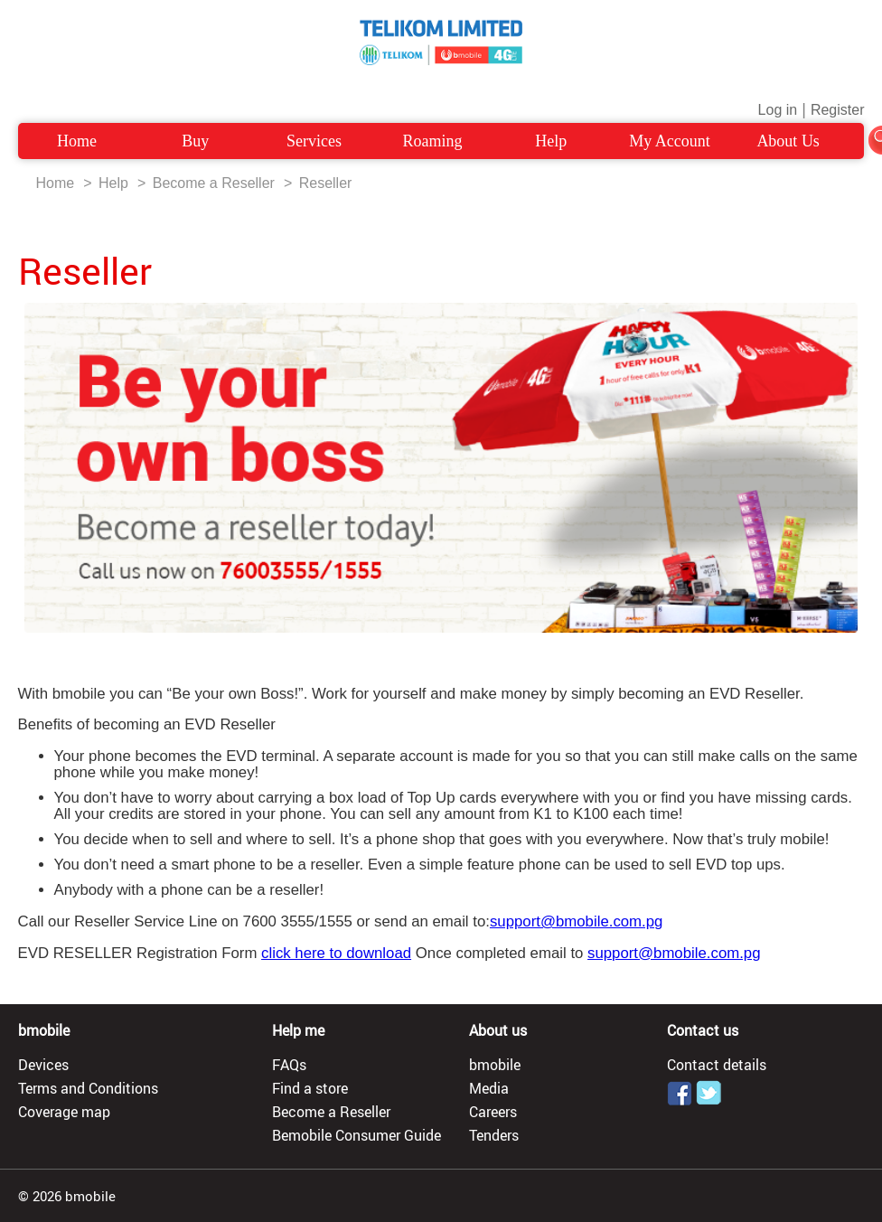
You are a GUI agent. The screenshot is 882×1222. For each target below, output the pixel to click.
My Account (669, 141)
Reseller (325, 183)
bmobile (495, 1065)
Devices (43, 1065)
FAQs (289, 1065)
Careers (493, 1112)
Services (314, 141)
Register (838, 110)
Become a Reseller (214, 183)
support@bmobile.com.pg (576, 921)
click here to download (336, 953)
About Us (788, 141)
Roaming (433, 141)
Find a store (310, 1088)
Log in (778, 110)
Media (489, 1088)
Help (551, 141)
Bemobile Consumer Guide (356, 1135)
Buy (195, 141)
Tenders (494, 1135)
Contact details (716, 1065)
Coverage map (64, 1112)
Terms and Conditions (88, 1088)
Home (77, 141)
